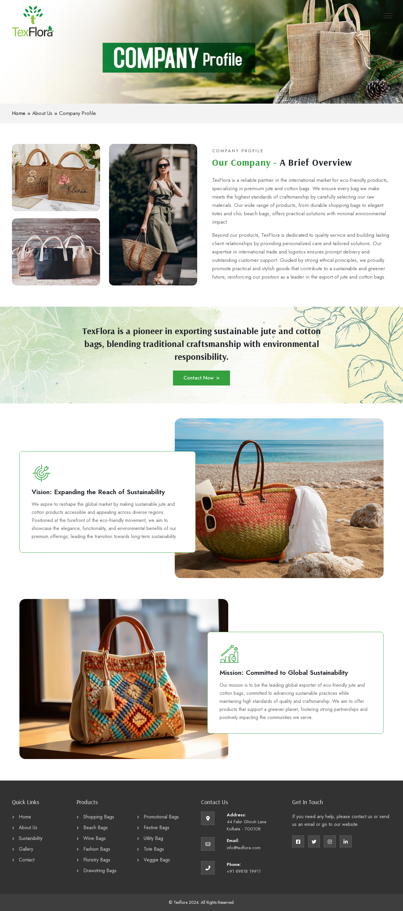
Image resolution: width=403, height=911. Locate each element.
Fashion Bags (93, 849)
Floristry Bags (93, 859)
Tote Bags (150, 849)
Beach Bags (92, 827)
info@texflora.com (244, 847)
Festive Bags (153, 827)
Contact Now (201, 377)
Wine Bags (91, 838)
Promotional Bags (158, 816)
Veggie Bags (153, 859)
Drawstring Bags (96, 870)
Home (18, 113)
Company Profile (77, 113)
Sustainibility (27, 838)
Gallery (22, 849)
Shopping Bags (95, 816)
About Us (42, 113)
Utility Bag (150, 838)
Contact (23, 859)
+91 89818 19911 (244, 871)
